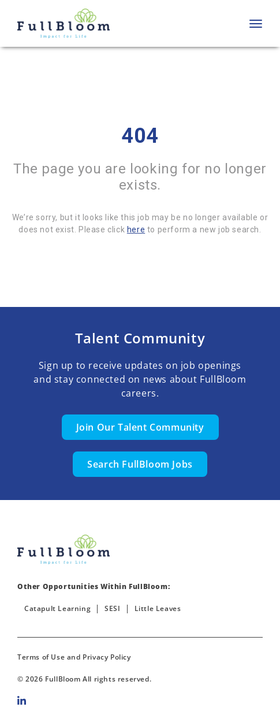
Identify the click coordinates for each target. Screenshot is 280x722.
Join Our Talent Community (140, 427)
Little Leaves (158, 608)
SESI (112, 608)
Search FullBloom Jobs (140, 464)
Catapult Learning (57, 608)
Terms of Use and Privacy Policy (74, 657)
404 (140, 136)
